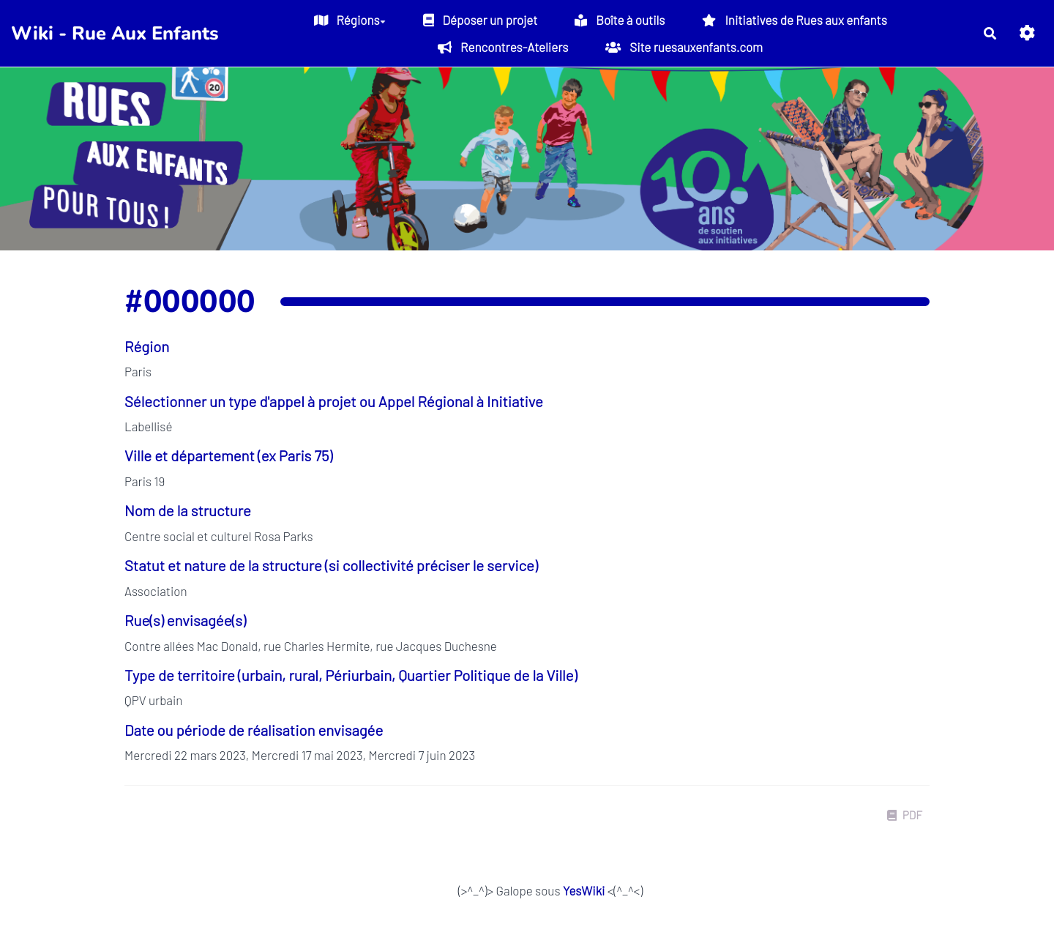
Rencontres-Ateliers (503, 47)
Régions (350, 19)
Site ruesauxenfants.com (684, 47)
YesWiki (584, 890)
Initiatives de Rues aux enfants (794, 19)
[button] (1027, 33)
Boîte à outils (620, 19)
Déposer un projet (480, 19)
